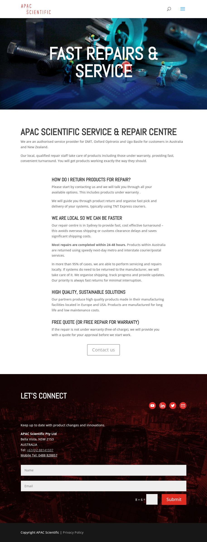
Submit (174, 499)
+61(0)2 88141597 (40, 450)
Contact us (103, 350)
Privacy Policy (73, 532)
